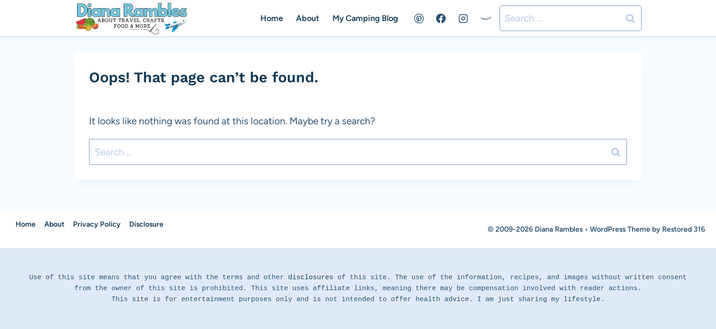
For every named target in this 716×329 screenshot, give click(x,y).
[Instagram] (463, 18)
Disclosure (146, 224)
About (307, 18)
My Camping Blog (365, 18)
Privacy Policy (97, 224)
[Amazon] (485, 18)
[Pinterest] (419, 18)
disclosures (310, 277)
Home (271, 18)
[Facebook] (441, 18)
